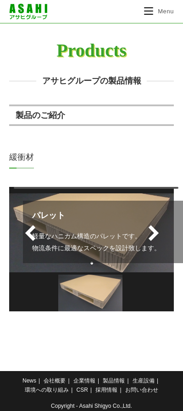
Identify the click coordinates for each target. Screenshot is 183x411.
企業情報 (84, 380)
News (29, 380)
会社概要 (55, 380)
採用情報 (106, 390)
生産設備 (144, 380)
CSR (82, 390)
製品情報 (114, 380)
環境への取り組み (47, 390)
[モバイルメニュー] (159, 11)
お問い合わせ (141, 390)
